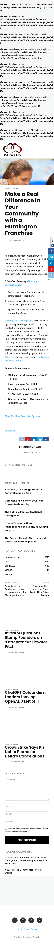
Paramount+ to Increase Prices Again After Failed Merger (39, 591)
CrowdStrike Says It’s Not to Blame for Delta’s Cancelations (25, 752)
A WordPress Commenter (19, 869)
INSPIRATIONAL (11, 189)
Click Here (10, 357)
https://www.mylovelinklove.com (30, 452)
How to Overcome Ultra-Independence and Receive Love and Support (26, 527)
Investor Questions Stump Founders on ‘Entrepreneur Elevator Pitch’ (26, 640)
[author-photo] (7, 652)
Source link (10, 430)
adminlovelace (16, 240)
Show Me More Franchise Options (22, 416)
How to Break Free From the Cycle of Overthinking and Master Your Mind (26, 860)
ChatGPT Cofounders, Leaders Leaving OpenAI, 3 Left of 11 (25, 697)
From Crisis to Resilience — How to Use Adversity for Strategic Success (15, 591)
